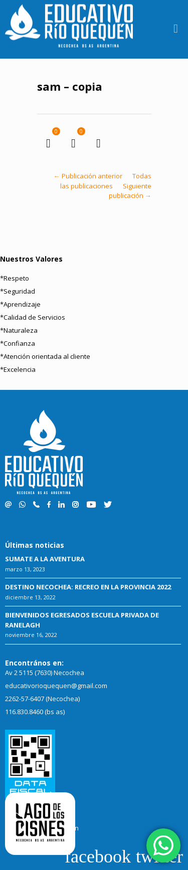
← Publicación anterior (88, 175)
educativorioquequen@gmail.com (56, 685)
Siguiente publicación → (130, 190)
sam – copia (69, 86)
